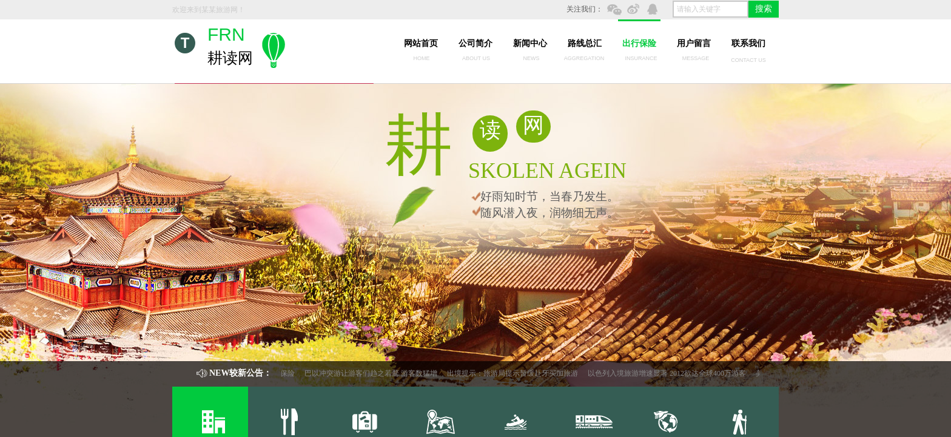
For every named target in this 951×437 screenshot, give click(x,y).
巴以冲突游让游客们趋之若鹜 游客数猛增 (375, 373)
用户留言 (694, 43)
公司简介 (475, 43)
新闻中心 (530, 43)
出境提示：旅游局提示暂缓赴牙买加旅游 (516, 373)
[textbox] (710, 9)
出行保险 (639, 43)
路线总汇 (585, 43)
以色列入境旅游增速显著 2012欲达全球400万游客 (671, 373)
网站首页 (421, 43)
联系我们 (748, 43)
